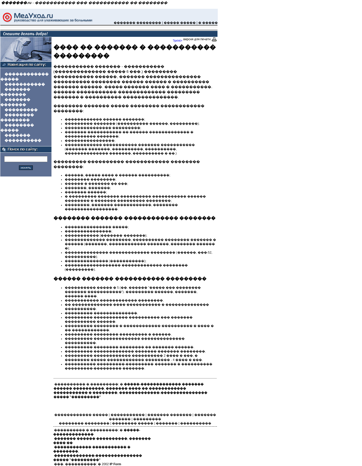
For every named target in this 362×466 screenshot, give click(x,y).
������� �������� (137, 22)
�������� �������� (84, 423)
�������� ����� (132, 423)
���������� (23, 140)
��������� (21, 110)
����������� (25, 84)
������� (17, 135)
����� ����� (180, 22)
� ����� (208, 22)
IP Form (115, 464)
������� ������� (169, 414)
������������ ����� (81, 414)
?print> (195, 40)
